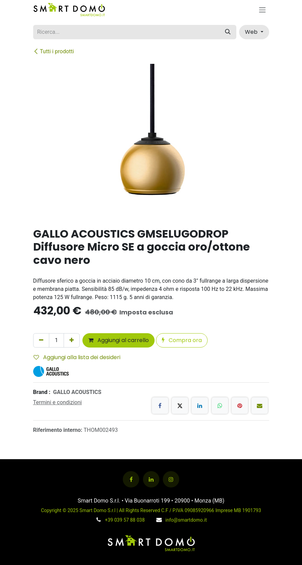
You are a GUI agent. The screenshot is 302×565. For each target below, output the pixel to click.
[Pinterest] (240, 405)
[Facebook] (160, 405)
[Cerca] (227, 32)
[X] (180, 405)
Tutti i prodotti (53, 51)
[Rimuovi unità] (41, 340)
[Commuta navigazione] (262, 10)
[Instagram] (171, 479)
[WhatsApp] (220, 405)
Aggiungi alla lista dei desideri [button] (77, 357)
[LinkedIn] (200, 405)
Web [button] (252, 32)
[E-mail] (259, 405)
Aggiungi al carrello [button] (118, 340)
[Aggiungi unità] (72, 340)
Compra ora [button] (182, 340)
